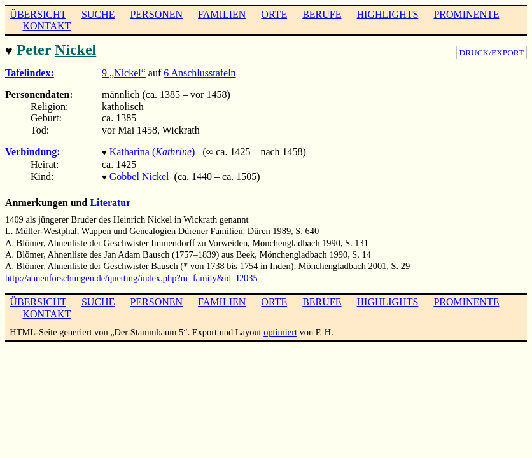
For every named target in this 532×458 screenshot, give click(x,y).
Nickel (75, 49)
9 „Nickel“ (124, 71)
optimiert (280, 328)
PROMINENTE (466, 14)
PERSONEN (156, 14)
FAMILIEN (222, 14)
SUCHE (98, 14)
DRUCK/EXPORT (491, 52)
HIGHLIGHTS (388, 14)
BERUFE (321, 14)
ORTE (274, 14)
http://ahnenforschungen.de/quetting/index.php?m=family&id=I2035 (131, 274)
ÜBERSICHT (38, 14)
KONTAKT (46, 25)
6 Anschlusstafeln (199, 71)
